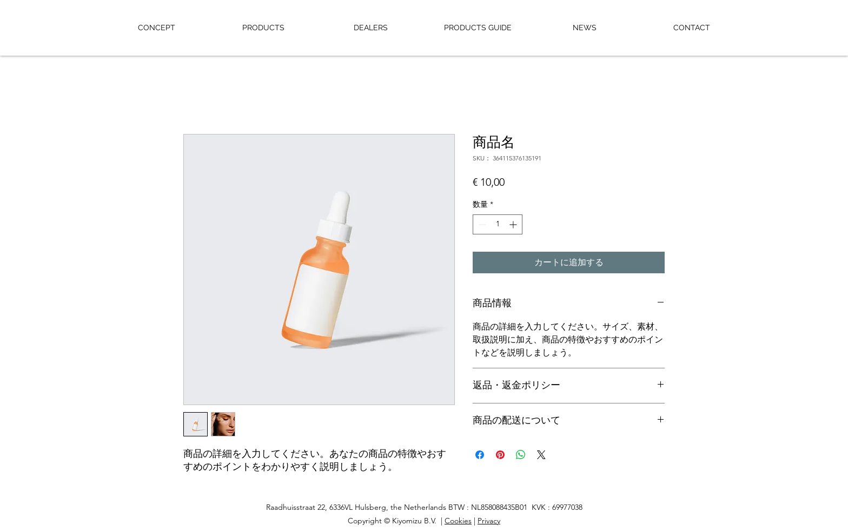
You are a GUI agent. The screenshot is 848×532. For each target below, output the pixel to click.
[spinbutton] (497, 224)
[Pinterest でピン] (500, 454)
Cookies (458, 521)
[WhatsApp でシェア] (520, 454)
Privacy (489, 521)
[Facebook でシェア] (479, 454)
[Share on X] (541, 454)
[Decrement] (481, 224)
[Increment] (514, 224)
